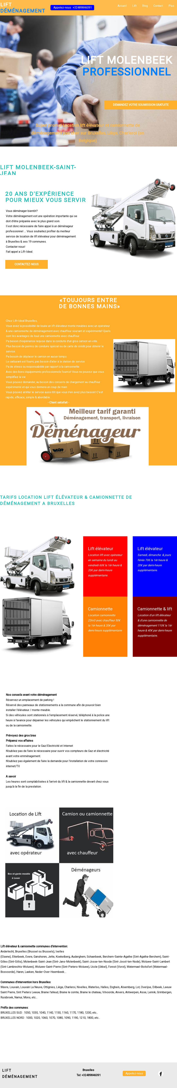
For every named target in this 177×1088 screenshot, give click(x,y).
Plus (171, 5)
